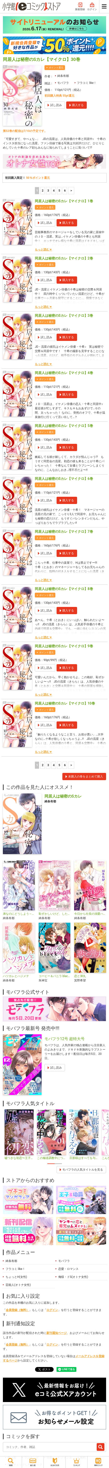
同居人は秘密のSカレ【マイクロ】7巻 (64, 531)
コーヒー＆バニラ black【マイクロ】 (55, 976)
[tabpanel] (19, 1134)
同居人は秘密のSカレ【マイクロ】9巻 (64, 646)
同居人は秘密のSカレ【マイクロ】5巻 (64, 426)
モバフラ (63, 83)
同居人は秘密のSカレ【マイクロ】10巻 (65, 703)
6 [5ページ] (65, 190)
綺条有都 (63, 76)
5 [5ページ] (59, 190)
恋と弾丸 (80, 976)
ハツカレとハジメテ (16, 976)
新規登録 (80, 7)
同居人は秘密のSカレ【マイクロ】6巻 (64, 479)
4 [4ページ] (54, 190)
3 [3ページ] (48, 190)
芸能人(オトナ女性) (18, 1285)
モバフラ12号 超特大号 (64, 1038)
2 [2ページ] (43, 190)
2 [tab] (58, 1163)
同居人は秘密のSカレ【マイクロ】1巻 (64, 201)
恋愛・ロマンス (68, 1269)
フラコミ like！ (86, 83)
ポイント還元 (56, 67)
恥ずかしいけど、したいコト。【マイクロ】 (55, 913)
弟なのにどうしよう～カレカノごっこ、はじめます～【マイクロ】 (19, 913)
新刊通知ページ (56, 1333)
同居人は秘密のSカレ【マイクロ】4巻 (64, 373)
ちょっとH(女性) (16, 1277)
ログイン (92, 7)
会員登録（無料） (17, 1310)
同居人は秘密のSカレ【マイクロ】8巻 (64, 589)
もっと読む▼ (43, 249)
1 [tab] (51, 1163)
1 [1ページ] (37, 190)
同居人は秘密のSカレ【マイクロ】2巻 (64, 258)
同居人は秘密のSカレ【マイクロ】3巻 (64, 315)
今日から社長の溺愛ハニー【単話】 (90, 913)
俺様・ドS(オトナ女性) (73, 1277)
